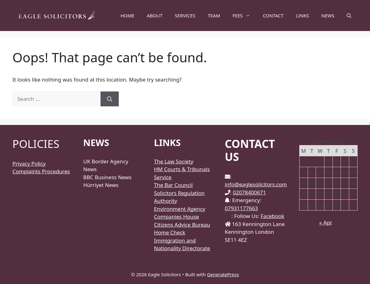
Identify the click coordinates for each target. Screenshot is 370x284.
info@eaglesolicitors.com (256, 184)
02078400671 (249, 192)
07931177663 (241, 208)
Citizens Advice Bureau (182, 224)
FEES (245, 15)
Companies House (176, 216)
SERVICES (185, 15)
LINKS (302, 15)
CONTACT (273, 15)
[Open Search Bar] (349, 15)
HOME (128, 15)
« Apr (325, 222)
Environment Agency (179, 208)
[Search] (109, 98)
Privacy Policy (29, 163)
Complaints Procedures (41, 171)
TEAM (214, 15)
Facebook (272, 216)
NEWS (327, 15)
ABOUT (155, 15)
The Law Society (173, 161)
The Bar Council (173, 185)
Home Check (169, 232)
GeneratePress (223, 274)
